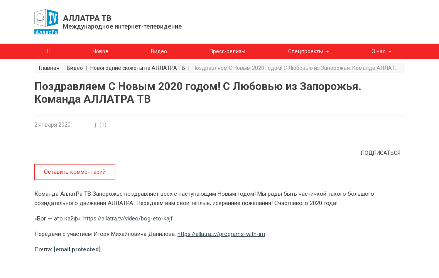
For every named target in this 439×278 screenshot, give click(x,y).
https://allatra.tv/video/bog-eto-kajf (128, 218)
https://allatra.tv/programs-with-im (221, 234)
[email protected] (77, 249)
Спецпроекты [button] (305, 51)
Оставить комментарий (75, 171)
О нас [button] (378, 51)
